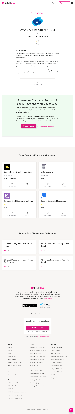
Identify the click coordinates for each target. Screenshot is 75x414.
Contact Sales (37, 328)
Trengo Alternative (56, 378)
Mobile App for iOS (35, 366)
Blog (9, 353)
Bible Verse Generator (14, 389)
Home (10, 347)
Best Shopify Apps (37, 13)
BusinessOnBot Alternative (59, 356)
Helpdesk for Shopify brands (38, 347)
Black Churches (13, 386)
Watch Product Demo (15, 362)
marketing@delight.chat (43, 336)
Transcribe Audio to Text (15, 398)
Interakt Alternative (56, 347)
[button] (72, 3)
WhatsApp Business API (37, 359)
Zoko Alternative (56, 350)
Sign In (54, 3)
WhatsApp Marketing (36, 353)
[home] (8, 3)
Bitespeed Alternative (57, 359)
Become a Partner (13, 375)
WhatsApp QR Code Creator (38, 377)
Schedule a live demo (47, 126)
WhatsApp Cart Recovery (37, 356)
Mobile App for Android (36, 362)
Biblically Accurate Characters (17, 392)
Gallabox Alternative (56, 366)
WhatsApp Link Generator (37, 373)
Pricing (10, 350)
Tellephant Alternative (57, 369)
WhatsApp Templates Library (38, 386)
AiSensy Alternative (56, 362)
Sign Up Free (64, 3)
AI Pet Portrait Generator (15, 383)
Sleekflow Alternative (57, 375)
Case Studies (12, 359)
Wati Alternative (55, 353)
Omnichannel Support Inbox (38, 350)
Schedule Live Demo (14, 366)
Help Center (12, 356)
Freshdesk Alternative (57, 372)
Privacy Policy (12, 372)
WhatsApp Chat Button (37, 380)
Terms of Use (12, 369)
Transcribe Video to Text (15, 395)
